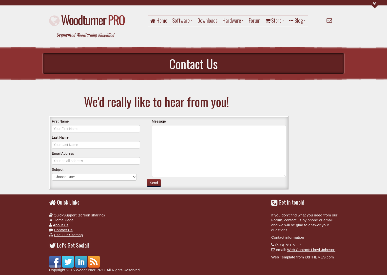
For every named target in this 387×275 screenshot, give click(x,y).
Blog (297, 20)
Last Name (60, 137)
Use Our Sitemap (68, 235)
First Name (60, 121)
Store (274, 20)
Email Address (63, 153)
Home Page (64, 220)
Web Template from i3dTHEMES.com (302, 257)
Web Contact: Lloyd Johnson (311, 250)
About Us (60, 225)
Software (182, 20)
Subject (57, 169)
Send (154, 183)
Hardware (233, 20)
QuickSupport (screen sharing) (79, 215)
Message (159, 121)
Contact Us (63, 230)
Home (158, 20)
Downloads (207, 20)
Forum (254, 20)
